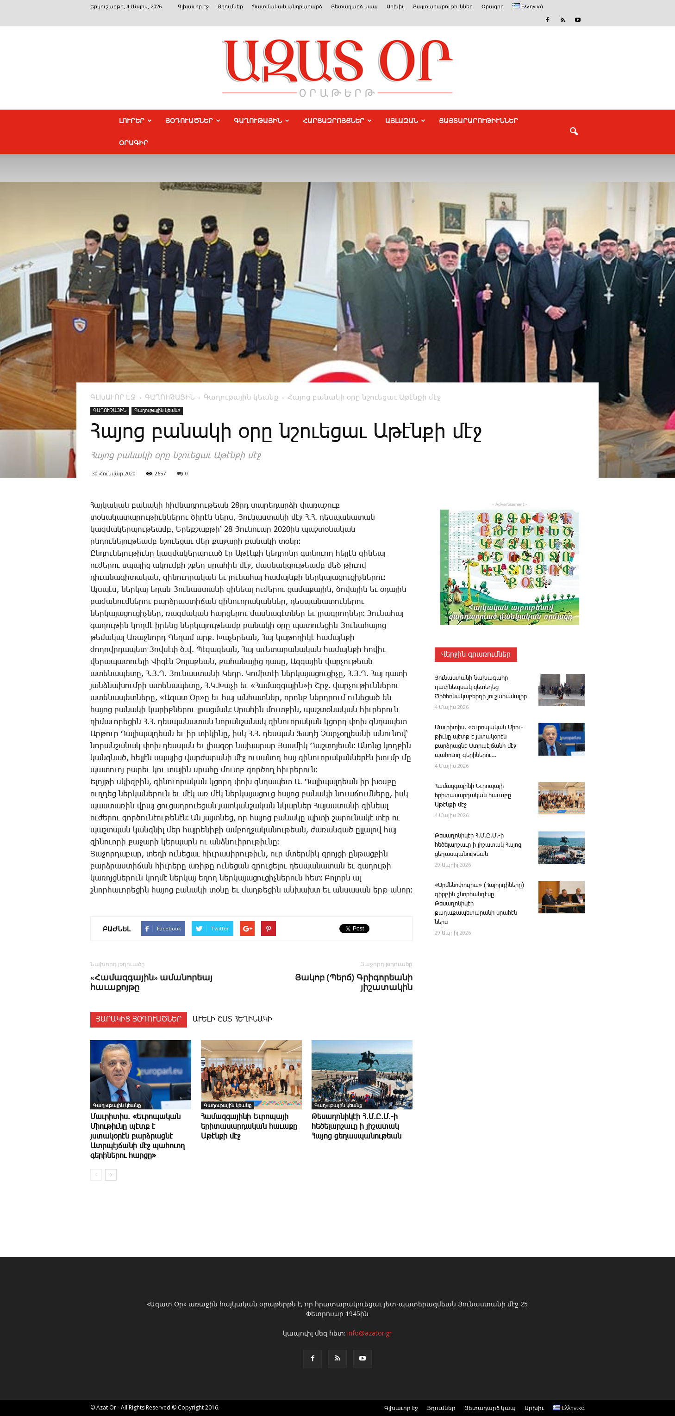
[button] (573, 132)
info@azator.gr (369, 1333)
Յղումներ (230, 7)
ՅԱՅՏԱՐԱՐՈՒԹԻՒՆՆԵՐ (478, 120)
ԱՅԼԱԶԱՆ (405, 120)
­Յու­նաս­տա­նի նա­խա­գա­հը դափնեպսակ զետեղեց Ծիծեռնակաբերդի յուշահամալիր (481, 687)
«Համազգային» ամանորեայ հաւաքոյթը (151, 982)
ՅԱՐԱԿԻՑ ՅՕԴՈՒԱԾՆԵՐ (138, 1019)
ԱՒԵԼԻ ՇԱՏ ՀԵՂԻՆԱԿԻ (232, 1019)
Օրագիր (492, 7)
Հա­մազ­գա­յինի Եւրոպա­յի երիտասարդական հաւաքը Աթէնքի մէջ (249, 1127)
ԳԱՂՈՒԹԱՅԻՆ (261, 120)
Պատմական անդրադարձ (287, 7)
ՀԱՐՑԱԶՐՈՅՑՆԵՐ (337, 120)
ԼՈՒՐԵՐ (135, 120)
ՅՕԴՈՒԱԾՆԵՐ (192, 120)
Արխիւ (395, 7)
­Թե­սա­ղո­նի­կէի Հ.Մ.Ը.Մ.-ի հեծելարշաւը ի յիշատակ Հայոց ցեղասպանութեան (356, 1127)
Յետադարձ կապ (354, 7)
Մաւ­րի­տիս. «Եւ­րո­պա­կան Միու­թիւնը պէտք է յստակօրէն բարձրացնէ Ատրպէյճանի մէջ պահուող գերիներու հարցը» (137, 1136)
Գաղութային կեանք (157, 410)
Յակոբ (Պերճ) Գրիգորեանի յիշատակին (353, 982)
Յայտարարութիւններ (443, 7)
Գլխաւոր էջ (193, 7)
